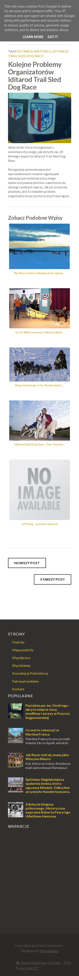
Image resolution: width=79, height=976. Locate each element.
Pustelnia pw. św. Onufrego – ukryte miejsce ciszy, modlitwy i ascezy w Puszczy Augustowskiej (47, 711)
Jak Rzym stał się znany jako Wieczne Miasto (47, 757)
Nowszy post (27, 563)
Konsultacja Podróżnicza (30, 673)
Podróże (18, 642)
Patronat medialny (25, 681)
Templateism (49, 951)
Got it (53, 37)
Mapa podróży (22, 650)
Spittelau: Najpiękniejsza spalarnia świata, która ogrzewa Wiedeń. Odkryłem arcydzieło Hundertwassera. (47, 785)
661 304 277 (29, 968)
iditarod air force (34, 51)
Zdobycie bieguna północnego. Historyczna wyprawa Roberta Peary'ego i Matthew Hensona (47, 810)
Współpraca (21, 658)
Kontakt (18, 689)
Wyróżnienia (21, 665)
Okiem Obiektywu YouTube (40, 963)
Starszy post (52, 579)
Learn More (33, 37)
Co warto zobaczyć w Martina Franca (42, 732)
